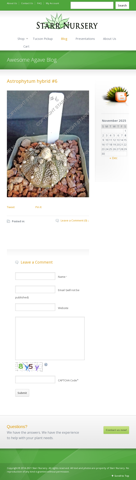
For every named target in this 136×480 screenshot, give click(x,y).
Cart (26, 46)
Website (63, 308)
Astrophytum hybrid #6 (32, 81)
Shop (21, 39)
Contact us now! (116, 430)
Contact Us (27, 3)
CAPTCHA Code (67, 380)
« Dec (113, 158)
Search (122, 5)
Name (62, 277)
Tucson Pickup (43, 39)
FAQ (39, 3)
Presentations (85, 39)
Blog (64, 39)
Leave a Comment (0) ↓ (75, 220)
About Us (12, 3)
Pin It (38, 207)
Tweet (11, 207)
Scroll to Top (122, 476)
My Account (52, 3)
